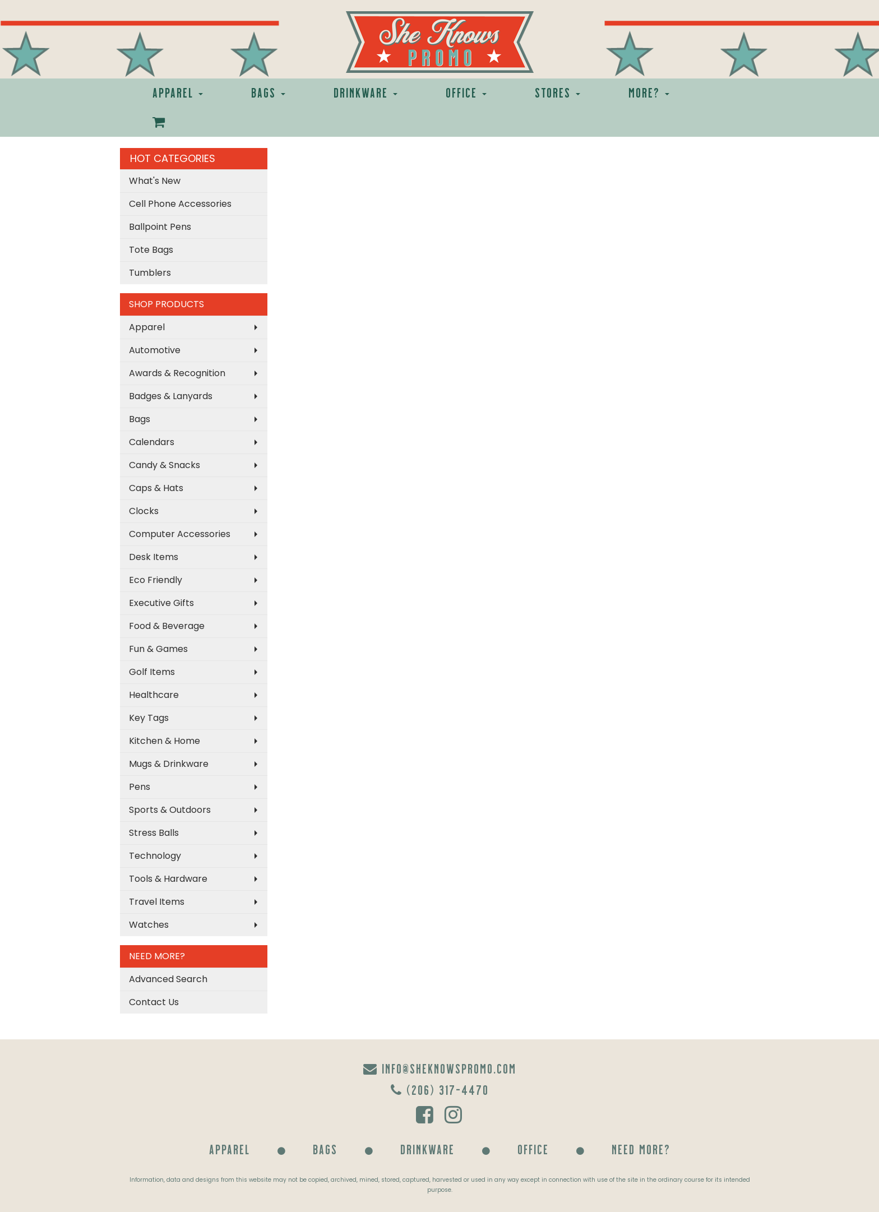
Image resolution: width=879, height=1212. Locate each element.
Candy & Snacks (164, 465)
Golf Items (152, 671)
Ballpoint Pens (160, 226)
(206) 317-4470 (440, 1089)
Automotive (155, 350)
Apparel (177, 92)
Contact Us (154, 1002)
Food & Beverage (167, 625)
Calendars (151, 442)
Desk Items (153, 557)
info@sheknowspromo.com (439, 1068)
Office (466, 92)
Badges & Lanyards (170, 396)
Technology (155, 855)
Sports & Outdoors (170, 809)
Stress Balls (154, 832)
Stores (557, 92)
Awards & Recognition (177, 373)
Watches (149, 924)
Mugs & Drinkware (169, 763)
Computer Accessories (179, 534)
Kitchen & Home (164, 740)
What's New (155, 180)
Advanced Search (168, 979)
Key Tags (149, 717)
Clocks (144, 511)
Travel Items (156, 901)
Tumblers (150, 272)
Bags (268, 92)
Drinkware (365, 92)
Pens (139, 786)
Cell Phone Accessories (180, 203)
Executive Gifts (161, 602)
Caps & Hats (156, 488)
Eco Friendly (155, 579)
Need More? (641, 1149)
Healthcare (154, 694)
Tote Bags (151, 249)
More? (648, 92)
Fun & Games (158, 648)
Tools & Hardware (168, 878)
